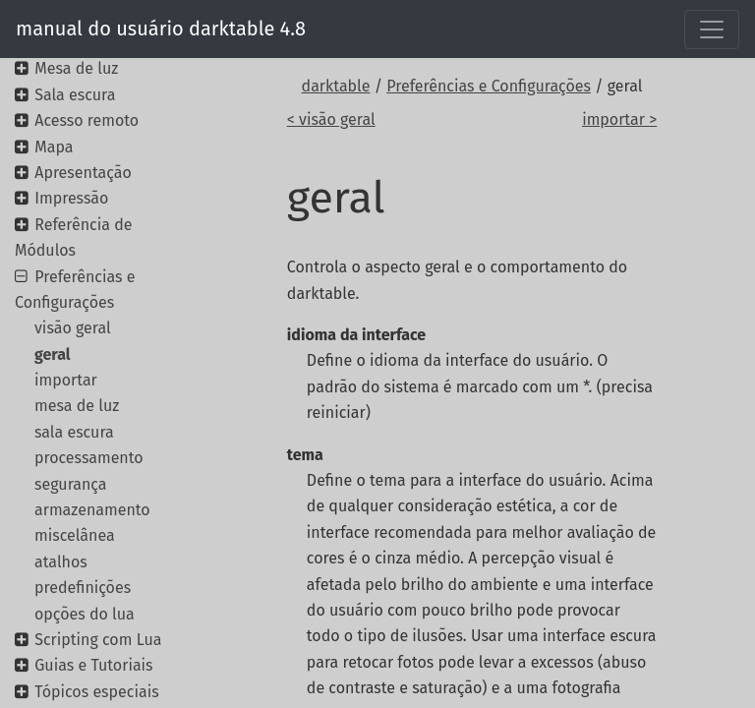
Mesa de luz (76, 68)
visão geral (72, 328)
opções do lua (84, 614)
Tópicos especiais (96, 691)
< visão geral (331, 119)
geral (52, 354)
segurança (70, 484)
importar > (619, 119)
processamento (89, 457)
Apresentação (83, 172)
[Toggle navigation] (711, 29)
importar (65, 380)
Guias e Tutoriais (93, 665)
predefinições (82, 587)
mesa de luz (76, 405)
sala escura (74, 432)
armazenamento (92, 510)
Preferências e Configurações (488, 86)
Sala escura (74, 95)
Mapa (53, 147)
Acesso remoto (86, 120)
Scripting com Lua (97, 639)
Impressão (71, 198)
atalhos (60, 562)
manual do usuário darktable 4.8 (161, 28)
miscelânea (74, 535)
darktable (336, 86)
